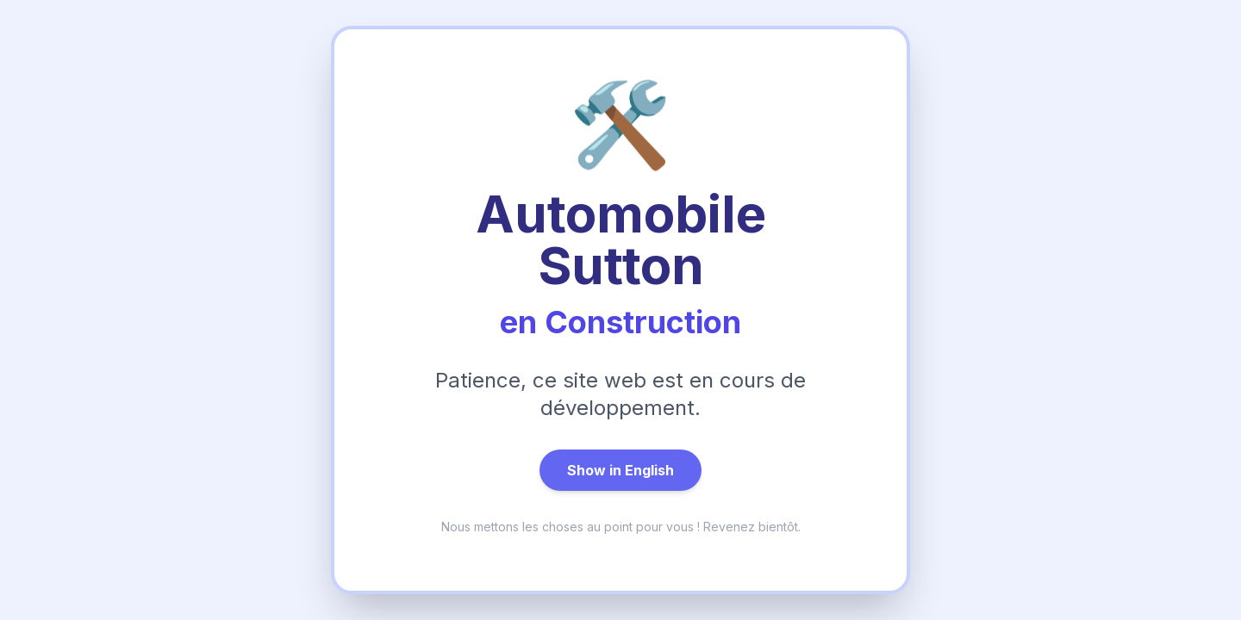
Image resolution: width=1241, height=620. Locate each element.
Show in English (620, 470)
